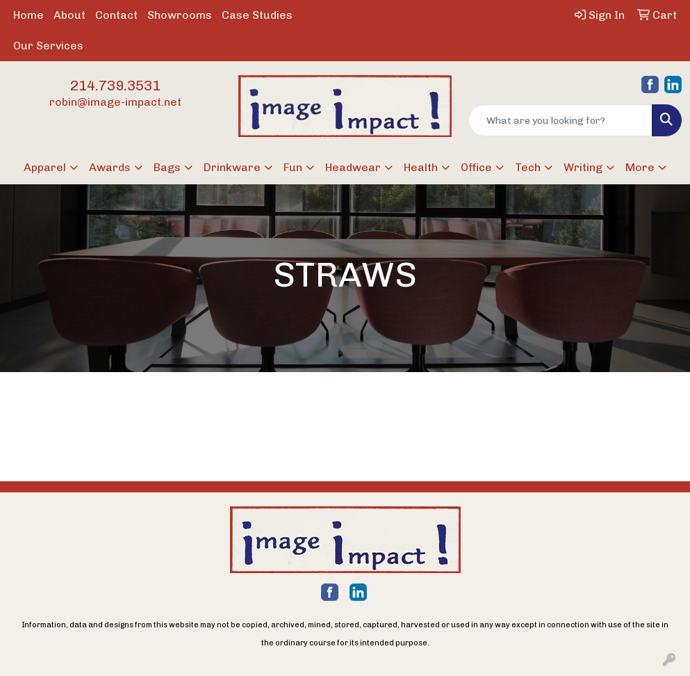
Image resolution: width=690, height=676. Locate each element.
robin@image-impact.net (115, 101)
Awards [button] (110, 167)
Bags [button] (167, 167)
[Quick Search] (560, 120)
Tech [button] (528, 167)
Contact (116, 15)
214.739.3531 (115, 85)
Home (28, 15)
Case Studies (257, 15)
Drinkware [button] (232, 167)
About (69, 15)
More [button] (640, 167)
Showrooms (179, 15)
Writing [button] (583, 167)
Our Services (48, 45)
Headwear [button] (353, 167)
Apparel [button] (45, 167)
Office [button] (476, 167)
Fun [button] (293, 167)
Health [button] (421, 167)
